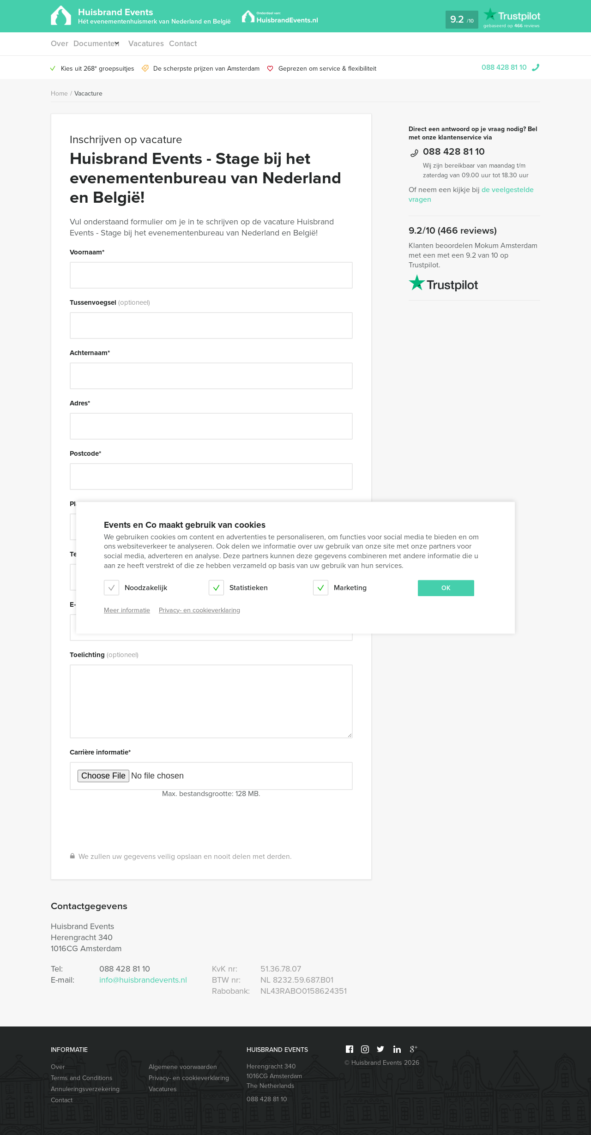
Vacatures (152, 43)
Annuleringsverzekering (85, 1089)
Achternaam (90, 353)
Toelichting (104, 655)
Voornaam (87, 252)
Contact (191, 43)
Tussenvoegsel (110, 302)
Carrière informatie (100, 752)
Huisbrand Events (154, 15)
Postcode (85, 453)
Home (59, 93)
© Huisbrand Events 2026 (381, 1063)
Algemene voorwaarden (183, 1067)
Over (59, 43)
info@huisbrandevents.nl (143, 980)
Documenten (97, 43)
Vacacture (88, 93)
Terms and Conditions (82, 1078)
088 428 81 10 (504, 67)
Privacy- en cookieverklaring (189, 1078)
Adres (80, 403)
